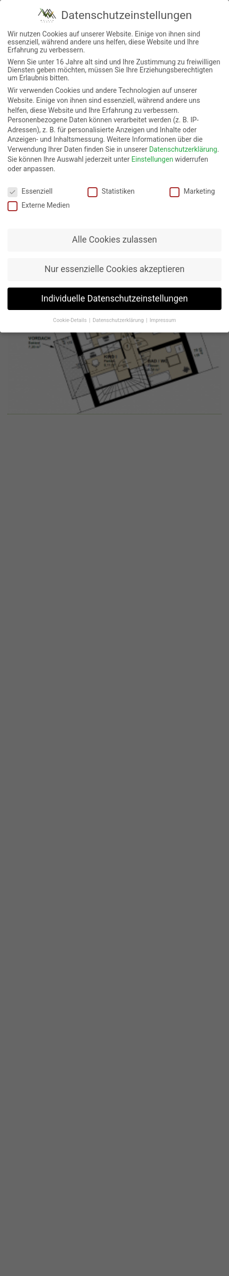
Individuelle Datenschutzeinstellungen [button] (114, 291)
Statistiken (111, 183)
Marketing (192, 183)
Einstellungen (153, 151)
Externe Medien (39, 197)
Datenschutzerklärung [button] (118, 312)
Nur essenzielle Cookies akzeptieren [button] (114, 261)
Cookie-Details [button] (70, 312)
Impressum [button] (163, 312)
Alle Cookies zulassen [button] (114, 232)
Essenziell (30, 183)
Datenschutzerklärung (183, 141)
